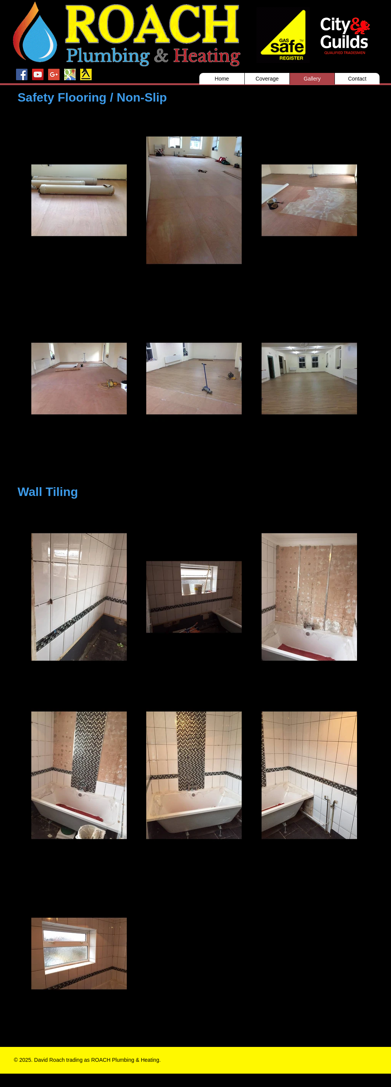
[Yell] (86, 74)
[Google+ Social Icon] (54, 74)
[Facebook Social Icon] (21, 74)
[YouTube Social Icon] (38, 74)
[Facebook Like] (293, 1061)
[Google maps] (70, 74)
